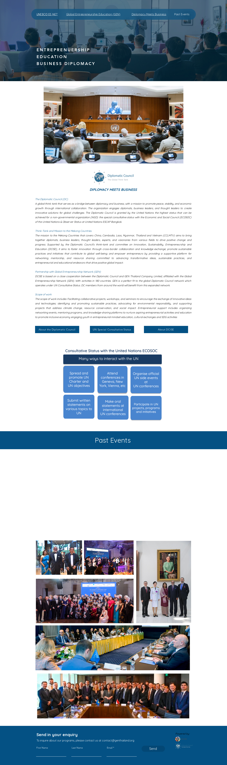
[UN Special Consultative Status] (112, 329)
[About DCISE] (166, 329)
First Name (42, 748)
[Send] (153, 749)
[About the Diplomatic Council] (57, 329)
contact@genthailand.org (118, 740)
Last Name (77, 748)
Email (109, 748)
